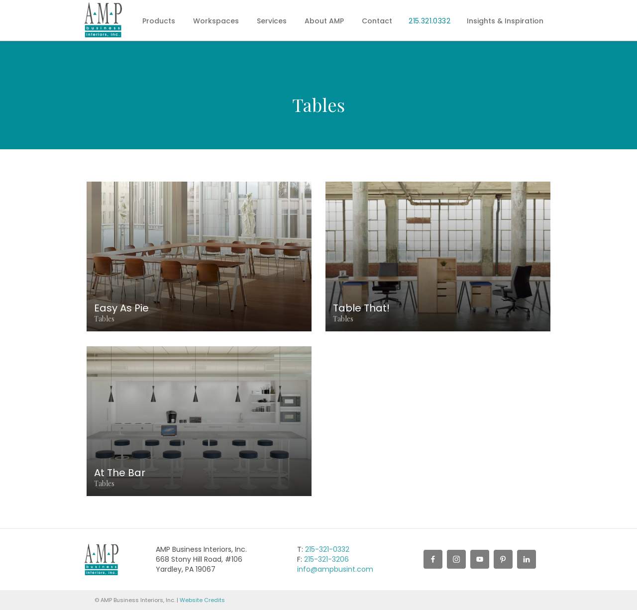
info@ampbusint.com (335, 569)
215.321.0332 (429, 21)
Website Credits (202, 600)
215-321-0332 (327, 549)
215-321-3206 (326, 559)
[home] (103, 19)
